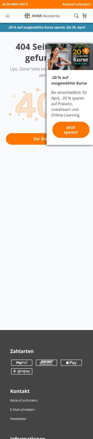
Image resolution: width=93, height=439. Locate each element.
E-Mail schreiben (22, 409)
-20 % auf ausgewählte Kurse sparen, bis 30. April (46, 27)
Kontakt (20, 391)
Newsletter (18, 418)
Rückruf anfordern (77, 4)
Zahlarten (22, 351)
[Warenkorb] (84, 15)
